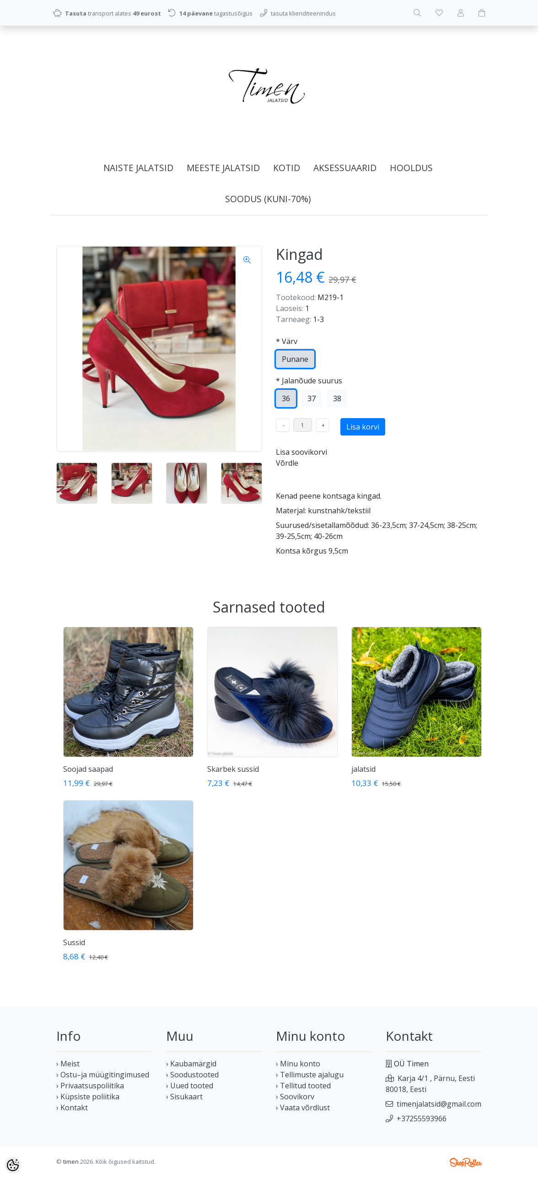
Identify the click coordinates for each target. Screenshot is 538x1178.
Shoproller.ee (466, 1162)
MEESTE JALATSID (223, 167)
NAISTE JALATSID (138, 167)
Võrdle (287, 463)
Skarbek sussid (233, 769)
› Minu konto (298, 1064)
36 (286, 398)
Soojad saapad (88, 769)
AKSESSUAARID (345, 167)
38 (337, 398)
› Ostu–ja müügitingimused (102, 1075)
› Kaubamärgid (191, 1064)
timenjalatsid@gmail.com (439, 1104)
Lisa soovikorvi (301, 452)
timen (71, 1161)
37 (311, 398)
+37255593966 (422, 1118)
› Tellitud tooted (303, 1086)
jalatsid (363, 769)
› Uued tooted (189, 1086)
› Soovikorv (295, 1097)
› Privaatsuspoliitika (90, 1086)
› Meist (68, 1064)
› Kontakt (72, 1108)
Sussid (74, 942)
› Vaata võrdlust (303, 1108)
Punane (295, 359)
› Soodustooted (192, 1075)
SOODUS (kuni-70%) (268, 199)
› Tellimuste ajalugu (310, 1075)
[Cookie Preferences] (13, 1165)
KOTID (286, 167)
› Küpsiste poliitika (87, 1097)
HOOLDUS (411, 167)
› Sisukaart (184, 1097)
